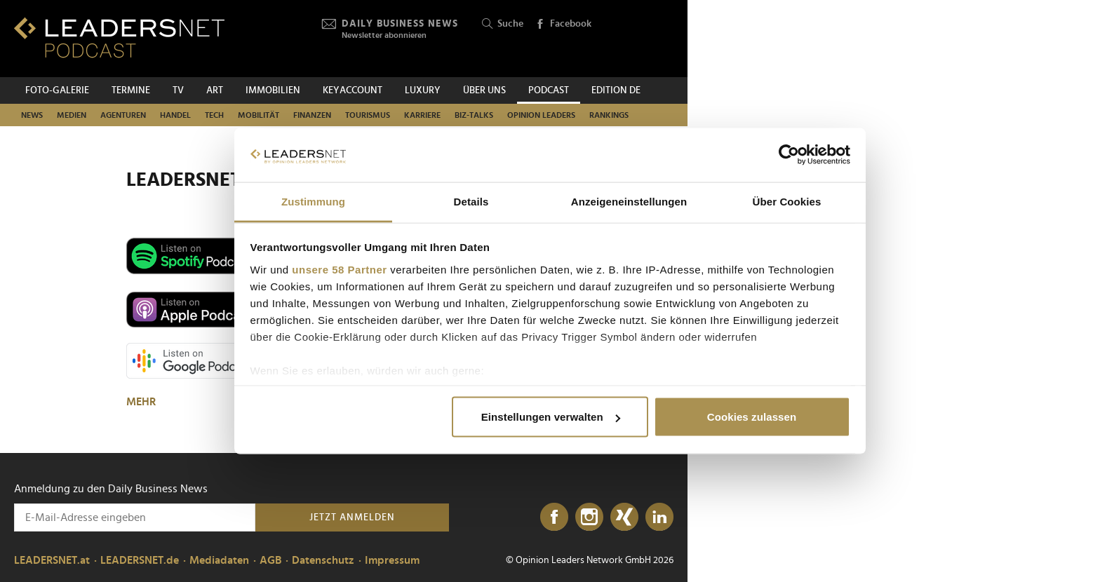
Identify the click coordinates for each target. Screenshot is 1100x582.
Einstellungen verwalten (550, 417)
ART (214, 90)
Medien (71, 115)
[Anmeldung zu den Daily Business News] (134, 517)
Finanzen (312, 115)
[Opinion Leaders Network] (640, 39)
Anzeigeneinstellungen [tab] (629, 201)
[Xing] (624, 517)
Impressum (392, 560)
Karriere (422, 115)
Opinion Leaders (541, 115)
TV (178, 90)
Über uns (484, 90)
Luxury (423, 90)
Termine (131, 90)
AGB (270, 560)
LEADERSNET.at (52, 560)
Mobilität (258, 115)
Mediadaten (219, 560)
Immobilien (273, 90)
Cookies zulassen (751, 417)
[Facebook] (554, 517)
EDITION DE (615, 90)
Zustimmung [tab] (313, 201)
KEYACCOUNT (352, 90)
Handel (175, 115)
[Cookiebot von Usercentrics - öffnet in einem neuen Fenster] (788, 154)
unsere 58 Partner (339, 269)
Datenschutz (323, 560)
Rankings (609, 115)
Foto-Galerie (57, 90)
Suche (502, 24)
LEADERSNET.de (139, 560)
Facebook (563, 24)
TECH (214, 115)
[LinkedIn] (659, 517)
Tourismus (367, 115)
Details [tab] (471, 201)
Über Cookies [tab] (787, 201)
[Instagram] (589, 517)
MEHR (142, 401)
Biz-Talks (474, 115)
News (32, 115)
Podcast (548, 90)
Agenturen (123, 115)
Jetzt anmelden (352, 517)
